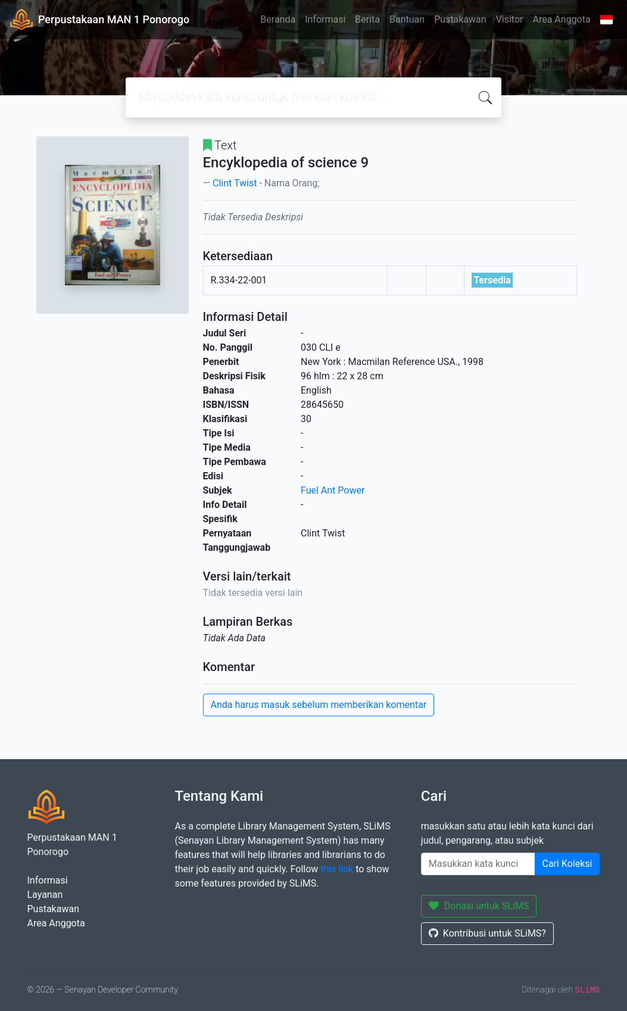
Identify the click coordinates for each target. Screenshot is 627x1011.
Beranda (277, 19)
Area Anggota (562, 19)
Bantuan (407, 19)
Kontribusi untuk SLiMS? (487, 933)
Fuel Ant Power (332, 490)
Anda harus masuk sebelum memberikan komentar (319, 704)
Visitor (509, 19)
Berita (367, 19)
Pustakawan (460, 19)
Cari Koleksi (567, 863)
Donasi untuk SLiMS (479, 906)
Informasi (325, 19)
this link (336, 869)
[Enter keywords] (478, 864)
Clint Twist (235, 183)
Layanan (45, 894)
